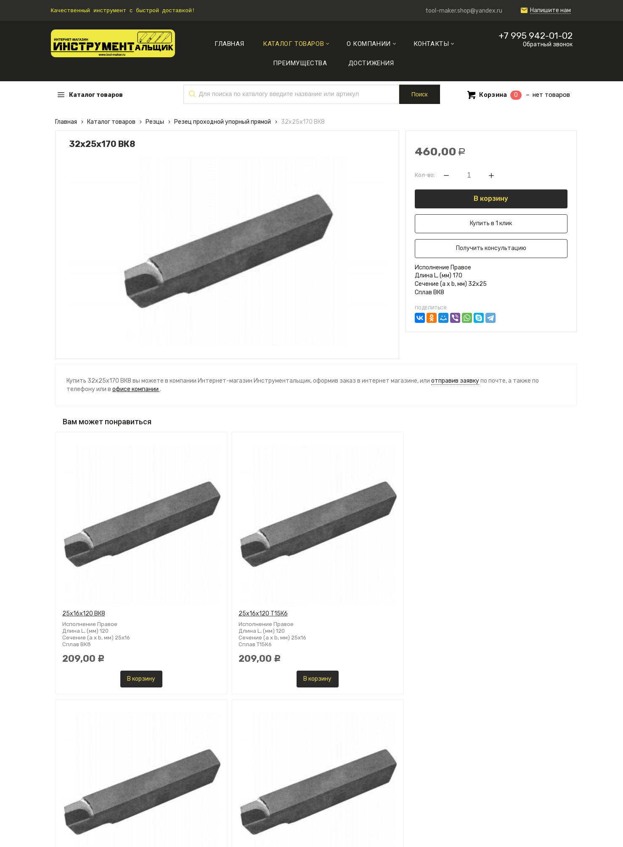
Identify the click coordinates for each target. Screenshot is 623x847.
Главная (66, 121)
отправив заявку (455, 380)
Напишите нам (550, 11)
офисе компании (136, 389)
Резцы (155, 121)
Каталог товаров (111, 121)
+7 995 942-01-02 (535, 35)
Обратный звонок (548, 45)
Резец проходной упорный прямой (222, 121)
